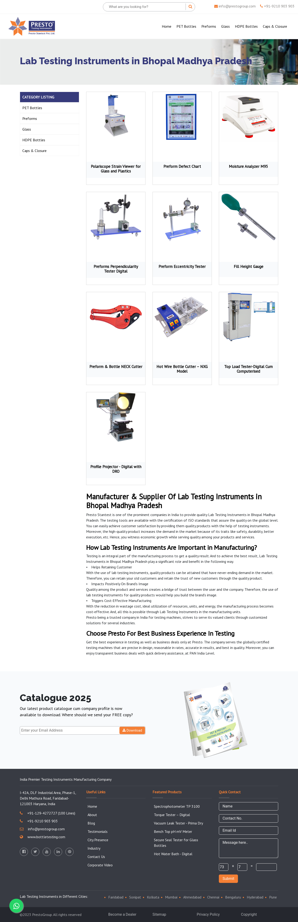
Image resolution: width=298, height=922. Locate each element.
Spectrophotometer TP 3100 (177, 806)
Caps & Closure (275, 26)
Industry (94, 848)
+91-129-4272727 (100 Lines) (47, 813)
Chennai (213, 897)
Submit (228, 878)
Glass (225, 26)
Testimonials (98, 831)
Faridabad (115, 897)
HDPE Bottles (246, 26)
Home (167, 26)
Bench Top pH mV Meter (173, 831)
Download (132, 730)
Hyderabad (255, 897)
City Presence (98, 840)
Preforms (208, 26)
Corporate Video (100, 865)
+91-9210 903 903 (277, 6)
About (92, 814)
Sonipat (135, 897)
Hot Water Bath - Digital (173, 853)
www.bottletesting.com (42, 836)
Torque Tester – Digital (172, 814)
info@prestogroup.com (235, 6)
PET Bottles (186, 26)
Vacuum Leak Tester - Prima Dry (178, 823)
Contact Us (96, 856)
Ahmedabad (192, 897)
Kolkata (153, 897)
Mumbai (171, 897)
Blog (91, 823)
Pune (273, 897)
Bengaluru (233, 897)
